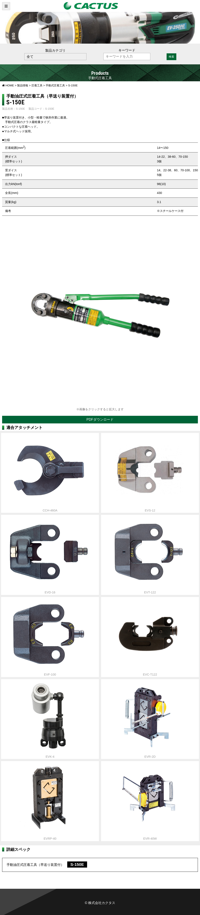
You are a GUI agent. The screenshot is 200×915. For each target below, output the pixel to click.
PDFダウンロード (100, 419)
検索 (171, 56)
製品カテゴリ (55, 50)
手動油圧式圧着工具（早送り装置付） (47, 865)
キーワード (126, 50)
